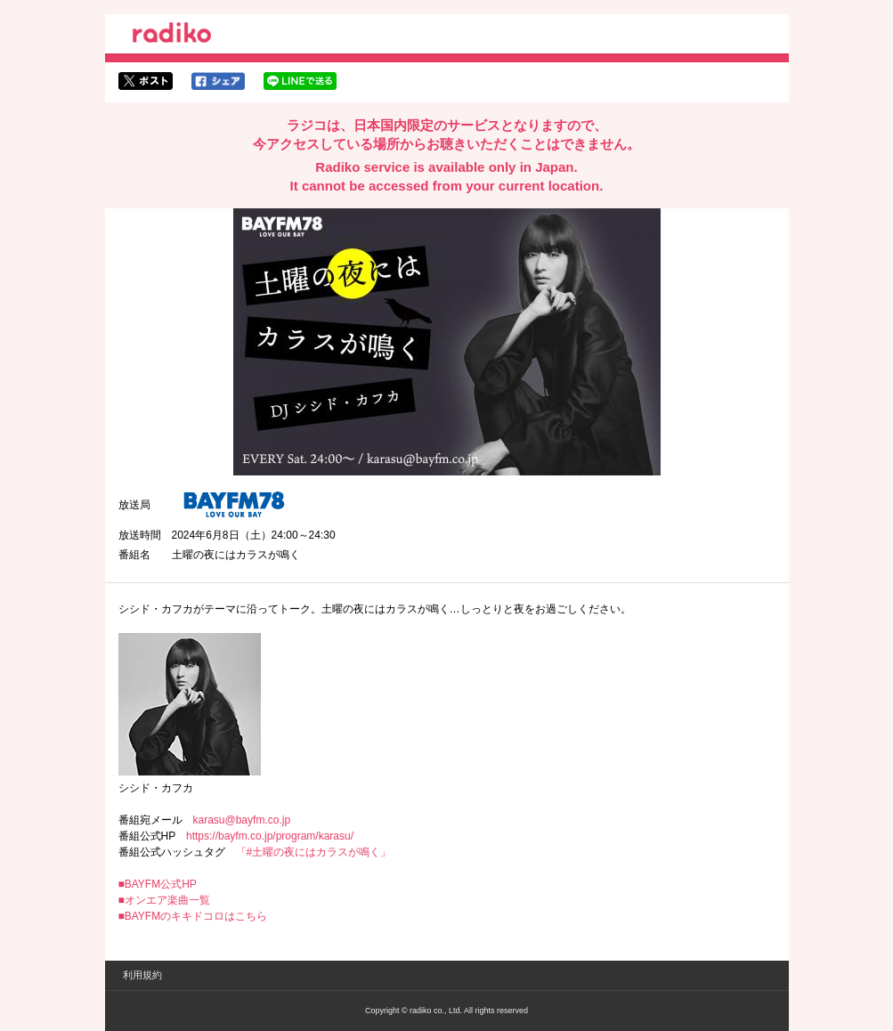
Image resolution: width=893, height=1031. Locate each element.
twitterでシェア (145, 81)
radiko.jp (171, 35)
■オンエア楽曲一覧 (164, 900)
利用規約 (142, 975)
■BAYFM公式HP (157, 884)
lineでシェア (300, 81)
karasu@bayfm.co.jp (242, 820)
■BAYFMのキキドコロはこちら (193, 916)
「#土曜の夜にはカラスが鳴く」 (314, 852)
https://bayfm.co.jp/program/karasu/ (269, 836)
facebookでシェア (218, 81)
